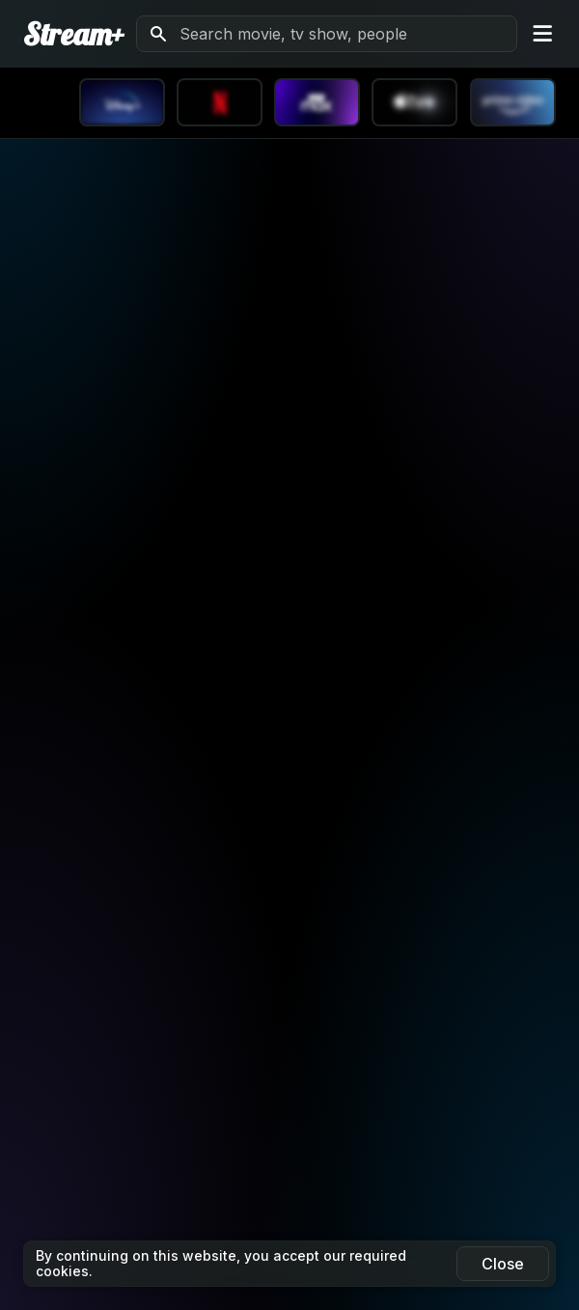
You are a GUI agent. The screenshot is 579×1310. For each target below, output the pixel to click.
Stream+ (73, 33)
